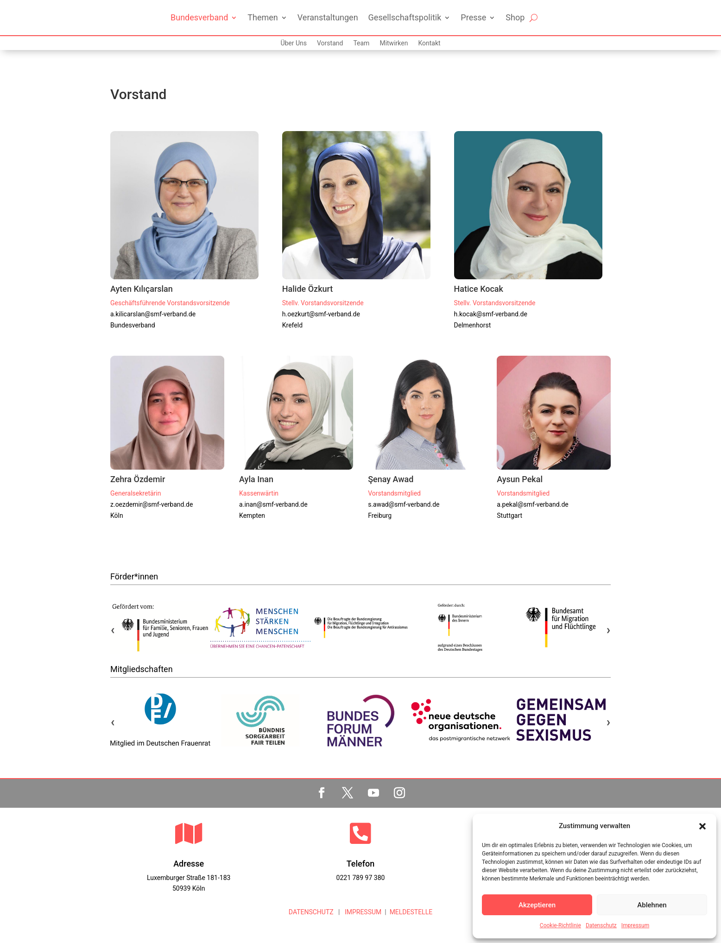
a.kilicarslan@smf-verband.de (153, 314)
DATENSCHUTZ (311, 912)
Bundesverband (199, 17)
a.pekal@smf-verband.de (533, 504)
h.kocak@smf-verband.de (490, 314)
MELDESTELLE (411, 912)
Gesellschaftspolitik (405, 17)
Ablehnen (651, 905)
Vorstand (330, 43)
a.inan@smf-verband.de (273, 504)
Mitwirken (393, 43)
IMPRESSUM (362, 912)
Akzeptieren (537, 905)
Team (361, 43)
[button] (702, 826)
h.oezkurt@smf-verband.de (321, 314)
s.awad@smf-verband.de (403, 504)
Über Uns (293, 43)
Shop (515, 17)
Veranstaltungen (327, 17)
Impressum (635, 925)
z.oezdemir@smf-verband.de (151, 504)
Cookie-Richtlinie (560, 925)
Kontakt (429, 43)
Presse (473, 17)
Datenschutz (601, 925)
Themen (262, 17)
